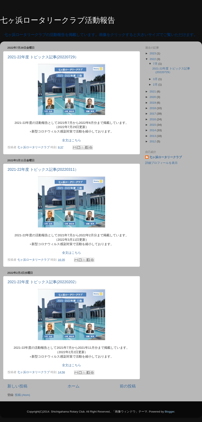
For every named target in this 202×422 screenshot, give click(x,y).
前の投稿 (128, 386)
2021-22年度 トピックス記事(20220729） (43, 57)
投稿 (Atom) (22, 395)
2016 (153, 119)
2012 (153, 141)
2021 (153, 91)
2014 (153, 130)
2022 (153, 59)
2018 (153, 108)
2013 (153, 136)
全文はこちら (71, 140)
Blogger (169, 411)
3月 (155, 79)
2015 (153, 124)
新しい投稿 (17, 386)
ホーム (74, 386)
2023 (153, 53)
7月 (155, 63)
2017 (153, 113)
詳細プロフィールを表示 (161, 162)
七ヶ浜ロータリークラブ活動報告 (57, 20)
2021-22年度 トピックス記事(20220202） (43, 282)
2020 (153, 97)
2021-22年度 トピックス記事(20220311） (43, 169)
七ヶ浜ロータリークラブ (165, 157)
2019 (153, 102)
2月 (155, 84)
